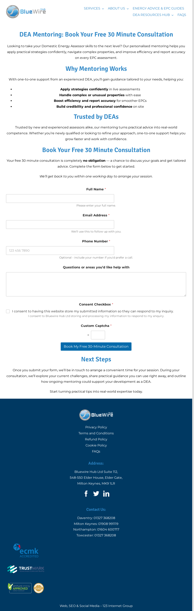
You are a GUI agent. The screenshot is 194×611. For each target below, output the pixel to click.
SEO (72, 606)
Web (63, 606)
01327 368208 (104, 518)
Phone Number (96, 241)
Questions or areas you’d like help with (96, 267)
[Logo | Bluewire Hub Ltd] (26, 6)
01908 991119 (108, 524)
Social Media (89, 606)
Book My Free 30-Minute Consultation (96, 346)
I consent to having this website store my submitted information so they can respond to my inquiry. (92, 311)
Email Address (96, 215)
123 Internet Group (118, 606)
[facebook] (86, 494)
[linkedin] (106, 494)
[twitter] (96, 494)
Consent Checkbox (96, 304)
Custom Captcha (96, 326)
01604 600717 (108, 529)
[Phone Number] (60, 250)
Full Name (96, 189)
